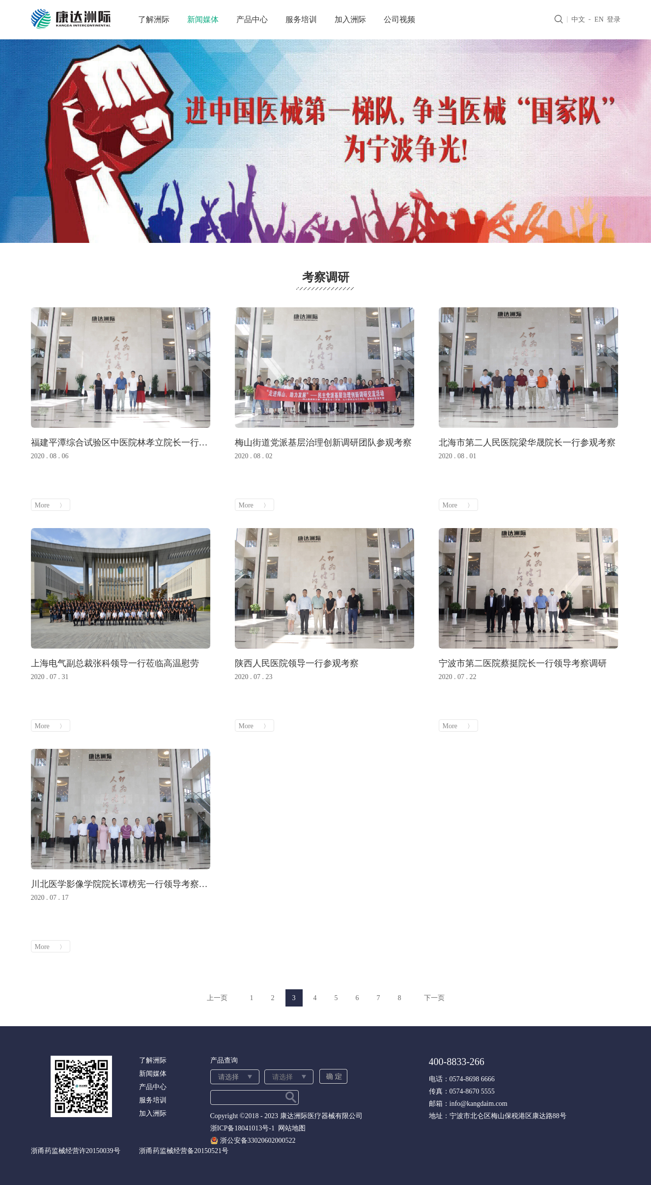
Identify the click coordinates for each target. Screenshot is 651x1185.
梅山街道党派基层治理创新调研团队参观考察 (323, 442)
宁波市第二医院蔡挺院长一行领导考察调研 (523, 663)
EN (599, 19)
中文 (578, 19)
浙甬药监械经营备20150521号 (183, 1151)
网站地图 (290, 1128)
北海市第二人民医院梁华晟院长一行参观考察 (527, 442)
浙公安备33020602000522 (258, 1140)
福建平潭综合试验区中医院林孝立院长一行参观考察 (120, 442)
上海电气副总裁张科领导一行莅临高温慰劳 (115, 663)
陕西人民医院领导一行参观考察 (297, 663)
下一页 (434, 998)
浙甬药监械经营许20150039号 (75, 1151)
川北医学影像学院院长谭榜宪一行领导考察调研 (120, 884)
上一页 (217, 998)
